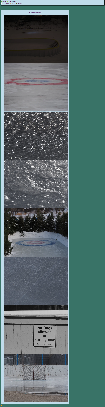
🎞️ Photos (12, 3)
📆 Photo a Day (5, 3)
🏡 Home (3, 1)
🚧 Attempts (19, 3)
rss (6, 405)
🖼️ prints (9, 1)
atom (3, 405)
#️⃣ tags (14, 1)
